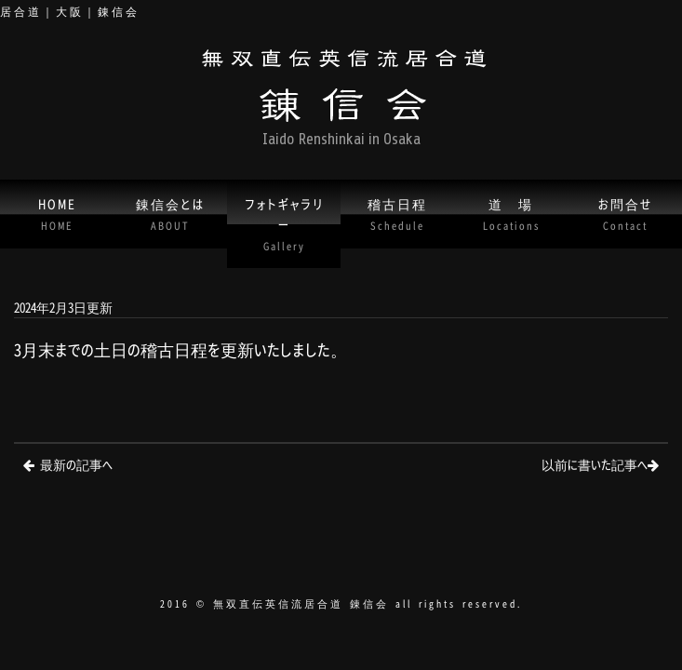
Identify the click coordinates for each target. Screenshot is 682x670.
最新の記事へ (76, 464)
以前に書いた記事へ (595, 464)
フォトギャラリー (284, 223)
